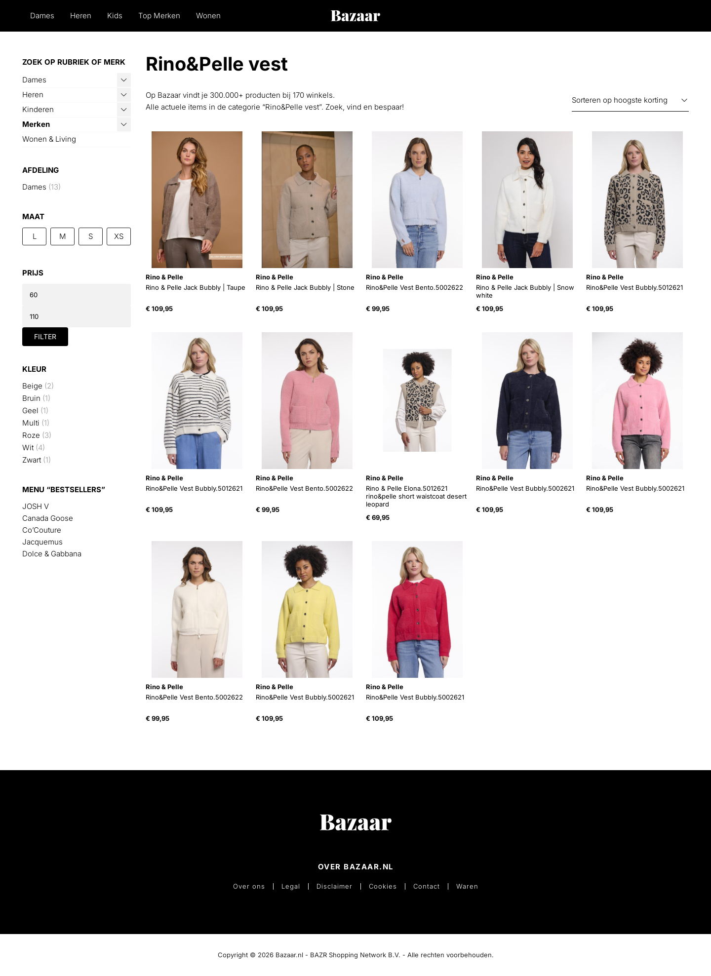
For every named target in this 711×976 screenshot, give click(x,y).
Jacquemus (42, 542)
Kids (114, 15)
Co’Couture (41, 530)
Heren (80, 15)
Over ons (249, 886)
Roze (31, 435)
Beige (32, 385)
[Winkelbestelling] (630, 100)
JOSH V (35, 506)
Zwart (31, 460)
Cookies (383, 886)
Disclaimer (334, 886)
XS (118, 236)
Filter (45, 336)
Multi (31, 423)
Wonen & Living (49, 139)
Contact (426, 886)
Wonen (208, 15)
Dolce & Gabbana (51, 553)
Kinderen (38, 109)
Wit (28, 447)
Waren (467, 886)
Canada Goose (47, 518)
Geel (30, 410)
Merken (36, 124)
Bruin (31, 398)
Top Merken (159, 15)
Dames (42, 15)
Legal (290, 886)
